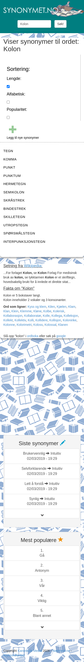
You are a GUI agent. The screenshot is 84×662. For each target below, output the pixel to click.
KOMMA (10, 159)
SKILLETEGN (14, 217)
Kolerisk (58, 311)
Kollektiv (20, 320)
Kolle (46, 315)
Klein (14, 311)
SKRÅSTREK (14, 200)
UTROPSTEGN (15, 225)
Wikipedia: (33, 266)
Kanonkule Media (30, 651)
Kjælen (62, 306)
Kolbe (47, 311)
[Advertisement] (42, 387)
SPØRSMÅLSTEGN (19, 233)
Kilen (51, 306)
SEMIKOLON (13, 192)
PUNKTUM (12, 176)
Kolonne (9, 324)
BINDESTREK (14, 209)
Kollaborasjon (12, 315)
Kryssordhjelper (14, 655)
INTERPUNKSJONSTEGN (24, 241)
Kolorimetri (24, 324)
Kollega (57, 315)
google (61, 336)
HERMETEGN (14, 184)
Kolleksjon (71, 315)
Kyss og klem (37, 306)
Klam (71, 306)
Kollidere (41, 320)
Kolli (31, 320)
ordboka (32, 336)
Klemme (26, 311)
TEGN (8, 151)
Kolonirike (69, 320)
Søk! (60, 24)
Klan (6, 311)
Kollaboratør (32, 315)
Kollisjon (55, 320)
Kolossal (50, 324)
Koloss (38, 324)
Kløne (37, 311)
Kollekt (8, 320)
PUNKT (9, 167)
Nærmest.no (61, 651)
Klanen (63, 324)
